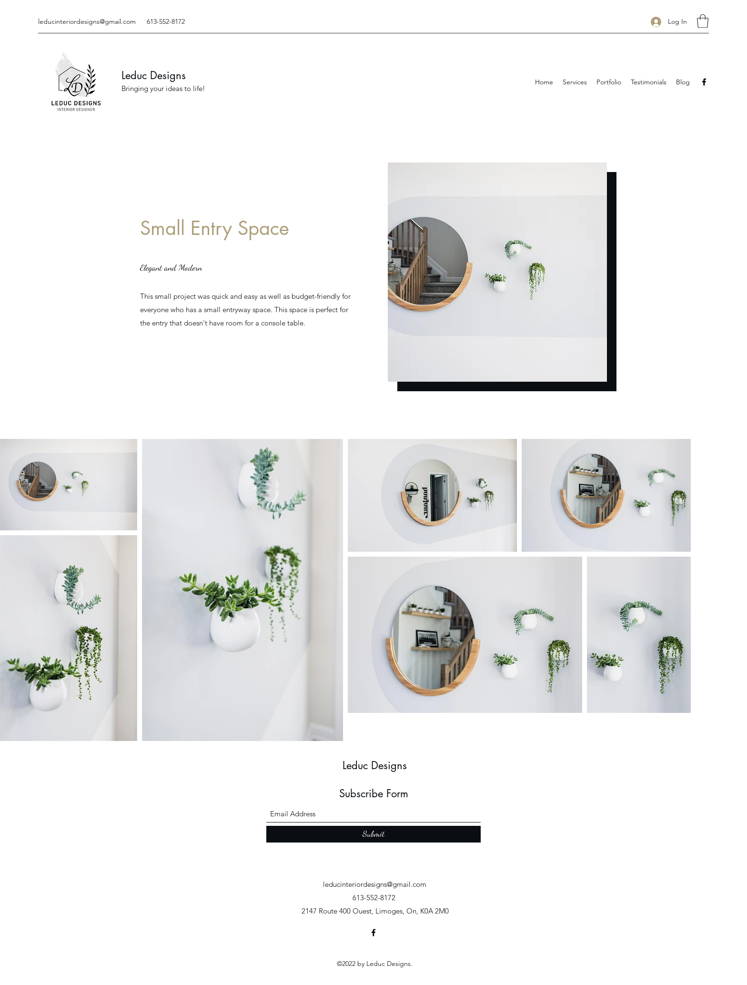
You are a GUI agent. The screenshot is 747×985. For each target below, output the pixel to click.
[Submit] (373, 834)
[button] (702, 21)
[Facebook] (704, 82)
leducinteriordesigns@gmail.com (87, 21)
